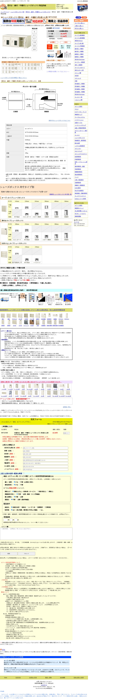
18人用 (61, 388)
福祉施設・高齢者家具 (81, 193)
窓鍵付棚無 (49, 325)
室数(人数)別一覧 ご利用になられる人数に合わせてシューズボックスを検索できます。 (31, 382)
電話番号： (10, 463)
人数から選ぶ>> (79, 26)
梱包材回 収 (69, 46)
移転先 (23, 507)
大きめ (14, 325)
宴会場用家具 (78, 174)
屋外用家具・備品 (80, 166)
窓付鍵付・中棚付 (80, 83)
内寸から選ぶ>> (79, 28)
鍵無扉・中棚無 (79, 56)
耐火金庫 (77, 143)
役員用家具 (78, 156)
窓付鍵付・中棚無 (80, 86)
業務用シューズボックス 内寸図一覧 (61, 194)
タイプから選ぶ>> (80, 23)
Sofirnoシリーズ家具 (80, 198)
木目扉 (77, 75)
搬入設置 (62, 46)
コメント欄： (36, 533)
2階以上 (50, 491)
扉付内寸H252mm (80, 59)
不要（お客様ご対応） (26, 482)
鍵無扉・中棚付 (79, 54)
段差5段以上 (41, 491)
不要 (21, 485)
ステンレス (26, 325)
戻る (2, 650)
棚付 (2, 318)
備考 (34, 49)
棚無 (8, 318)
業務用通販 (78, 216)
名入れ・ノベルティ (80, 213)
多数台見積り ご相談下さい (55, 60)
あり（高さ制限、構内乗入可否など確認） (24, 510)
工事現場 (47, 507)
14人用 (42, 388)
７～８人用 (16, 388)
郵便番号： (10, 457)
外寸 (34, 35)
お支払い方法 (33, 677)
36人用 (49, 395)
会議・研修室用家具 (80, 128)
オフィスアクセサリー (81, 154)
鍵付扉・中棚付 (79, 48)
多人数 (20, 318)
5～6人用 (10, 388)
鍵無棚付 (49, 318)
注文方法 (18, 677)
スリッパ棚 (78, 73)
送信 (8, 553)
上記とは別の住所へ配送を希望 (11, 473)
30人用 (29, 395)
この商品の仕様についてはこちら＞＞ (57, 71)
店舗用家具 (78, 182)
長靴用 (2, 325)
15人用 (49, 388)
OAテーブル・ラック (81, 112)
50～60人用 (68, 395)
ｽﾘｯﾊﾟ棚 (31, 318)
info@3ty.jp (44, 685)
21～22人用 (4, 395)
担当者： (9, 454)
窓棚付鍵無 (55, 325)
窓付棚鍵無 (61, 325)
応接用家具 (78, 159)
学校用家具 (78, 169)
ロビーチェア (78, 151)
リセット (26, 553)
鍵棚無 (55, 318)
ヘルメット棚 (78, 100)
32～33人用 (36, 395)
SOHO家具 (78, 188)
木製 (37, 325)
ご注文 (65, 42)
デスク (77, 109)
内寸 (34, 38)
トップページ (5, 12)
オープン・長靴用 (80, 62)
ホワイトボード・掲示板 (81, 131)
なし (41, 510)
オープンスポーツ (80, 67)
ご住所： (9, 460)
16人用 (55, 388)
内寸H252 (61, 318)
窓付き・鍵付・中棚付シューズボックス (38, 12)
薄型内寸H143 (79, 40)
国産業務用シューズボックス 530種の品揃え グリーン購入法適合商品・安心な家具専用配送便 (32, 310)
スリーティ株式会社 (82, 1)
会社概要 (62, 677)
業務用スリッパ (79, 208)
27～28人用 (23, 395)
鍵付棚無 (43, 318)
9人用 (23, 388)
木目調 (32, 325)
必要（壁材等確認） (23, 499)
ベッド (77, 177)
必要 (21, 497)
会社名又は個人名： (13, 447)
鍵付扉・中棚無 (79, 51)
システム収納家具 (80, 146)
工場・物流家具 (79, 180)
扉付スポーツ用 (79, 70)
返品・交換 (48, 677)
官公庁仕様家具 (79, 190)
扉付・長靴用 (78, 65)
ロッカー (77, 135)
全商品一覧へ (67, 407)
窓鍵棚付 (43, 325)
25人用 (16, 395)
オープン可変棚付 (80, 46)
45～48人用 (61, 395)
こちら (70, 424)
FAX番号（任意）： (10, 466)
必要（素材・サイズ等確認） (31, 494)
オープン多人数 (79, 43)
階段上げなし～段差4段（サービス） (24, 491)
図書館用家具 (78, 172)
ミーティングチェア (80, 125)
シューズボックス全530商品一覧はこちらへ (13, 77)
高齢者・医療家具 (80, 185)
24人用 (10, 395)
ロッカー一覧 (78, 97)
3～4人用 (4, 388)
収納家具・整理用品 (80, 140)
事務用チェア (78, 114)
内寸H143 (14, 318)
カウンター (78, 148)
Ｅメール (76, 222)
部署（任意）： (9, 451)
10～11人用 (29, 388)
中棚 (34, 42)
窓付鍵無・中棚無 (80, 92)
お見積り (53, 42)
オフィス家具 (78, 106)
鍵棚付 (37, 318)
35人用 (42, 395)
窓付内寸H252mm (80, 94)
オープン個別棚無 (80, 38)
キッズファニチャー (80, 196)
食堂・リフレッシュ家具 (81, 162)
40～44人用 (55, 395)
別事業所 (39, 507)
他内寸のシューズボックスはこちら (59, 120)
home (5, 677)
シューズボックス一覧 (17, 12)
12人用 (36, 388)
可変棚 (26, 318)
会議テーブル (78, 122)
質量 (34, 46)
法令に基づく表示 (79, 677)
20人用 (68, 388)
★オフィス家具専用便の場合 (11, 594)
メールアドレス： (12, 469)
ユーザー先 (31, 507)
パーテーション (79, 120)
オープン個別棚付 (80, 35)
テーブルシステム (80, 117)
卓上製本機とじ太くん (81, 211)
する (16, 482)
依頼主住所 (15, 507)
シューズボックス (80, 137)
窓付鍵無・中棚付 (80, 89)
